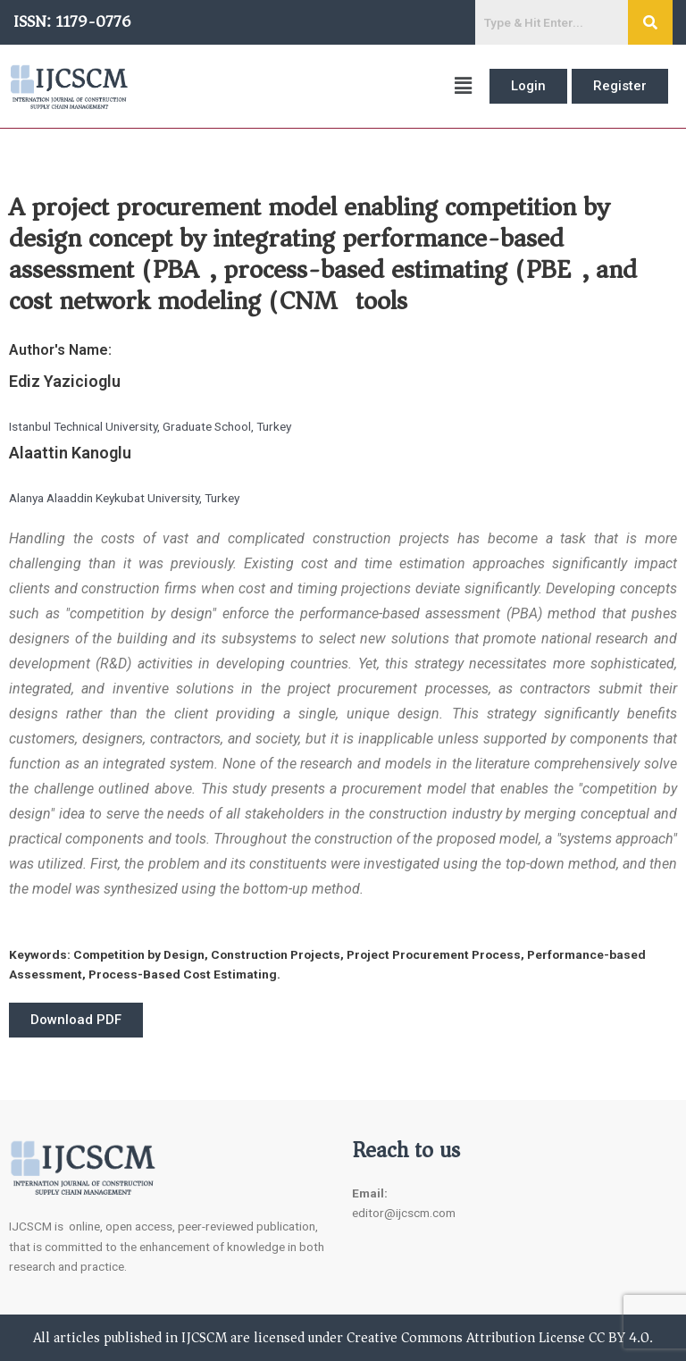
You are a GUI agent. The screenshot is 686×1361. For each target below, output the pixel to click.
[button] (309, 86)
